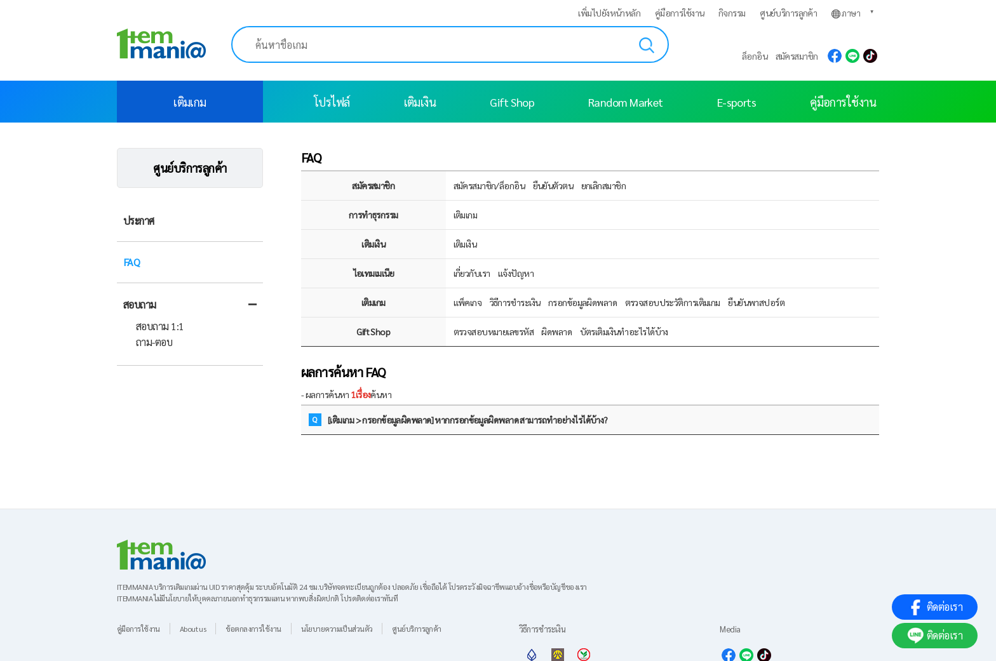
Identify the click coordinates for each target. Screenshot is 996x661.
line (852, 56)
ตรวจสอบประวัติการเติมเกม (672, 302)
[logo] (161, 35)
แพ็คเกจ (468, 302)
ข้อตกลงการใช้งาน (253, 629)
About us (193, 629)
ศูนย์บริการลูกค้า (788, 12)
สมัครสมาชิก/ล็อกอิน (489, 185)
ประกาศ (138, 220)
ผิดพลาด (556, 331)
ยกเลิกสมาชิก (603, 185)
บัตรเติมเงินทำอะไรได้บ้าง (624, 331)
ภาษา (845, 13)
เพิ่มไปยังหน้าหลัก (609, 12)
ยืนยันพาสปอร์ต (756, 302)
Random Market (625, 102)
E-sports (737, 102)
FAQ (131, 262)
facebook (835, 56)
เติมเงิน (420, 102)
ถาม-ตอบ (154, 342)
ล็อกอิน (754, 56)
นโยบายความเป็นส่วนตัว (337, 629)
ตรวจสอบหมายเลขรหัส (494, 331)
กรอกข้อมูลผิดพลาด (582, 302)
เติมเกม (189, 102)
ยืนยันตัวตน (553, 185)
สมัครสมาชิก (797, 56)
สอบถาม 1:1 (160, 326)
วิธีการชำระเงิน (515, 302)
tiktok (870, 56)
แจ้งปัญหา (516, 273)
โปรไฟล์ (332, 102)
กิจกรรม (732, 12)
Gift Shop (512, 102)
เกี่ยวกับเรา (472, 273)
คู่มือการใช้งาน (679, 12)
